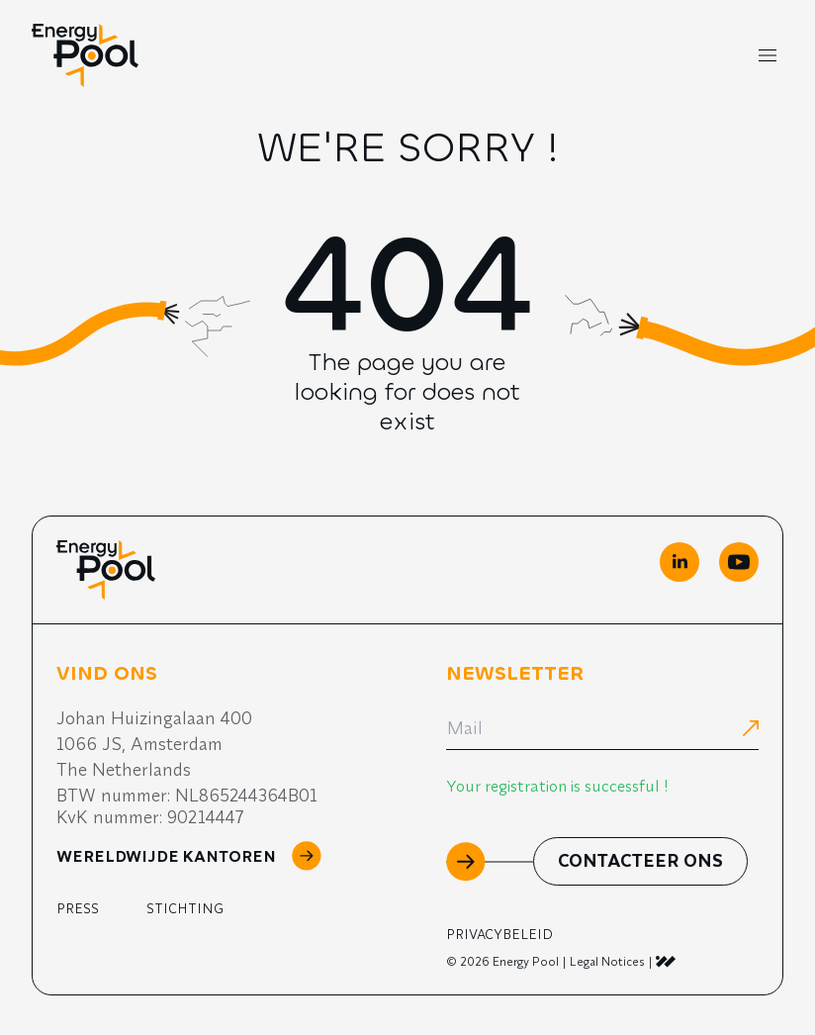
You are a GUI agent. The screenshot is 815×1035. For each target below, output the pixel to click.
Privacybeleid (499, 934)
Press (77, 908)
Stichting (185, 908)
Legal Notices (607, 961)
